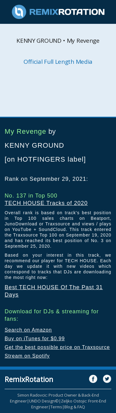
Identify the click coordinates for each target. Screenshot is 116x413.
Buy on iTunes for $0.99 (35, 338)
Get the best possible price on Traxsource (57, 347)
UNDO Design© (44, 401)
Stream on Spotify (27, 356)
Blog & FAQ (74, 407)
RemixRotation (29, 379)
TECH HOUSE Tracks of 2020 (46, 203)
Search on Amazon (28, 330)
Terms (56, 407)
